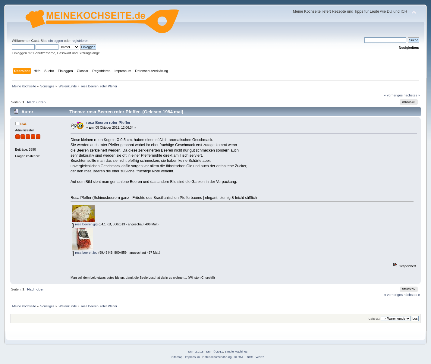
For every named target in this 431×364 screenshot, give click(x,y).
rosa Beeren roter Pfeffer (108, 123)
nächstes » (412, 95)
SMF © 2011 (214, 351)
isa (23, 123)
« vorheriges (393, 95)
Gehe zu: (374, 318)
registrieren (80, 40)
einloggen (55, 40)
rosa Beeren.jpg (85, 224)
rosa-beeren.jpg (84, 252)
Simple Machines (236, 351)
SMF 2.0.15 (196, 351)
